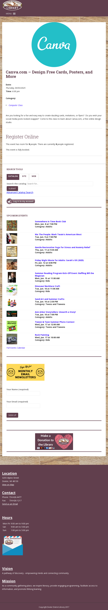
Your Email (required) (23, 403)
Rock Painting (42, 334)
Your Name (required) (23, 391)
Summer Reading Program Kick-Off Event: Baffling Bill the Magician (64, 274)
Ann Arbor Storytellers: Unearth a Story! (55, 312)
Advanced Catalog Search (20, 192)
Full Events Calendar (16, 347)
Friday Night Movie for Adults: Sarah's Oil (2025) (59, 260)
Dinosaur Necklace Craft (47, 286)
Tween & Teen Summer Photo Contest (54, 322)
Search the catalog (16, 183)
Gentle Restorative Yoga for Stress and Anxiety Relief (62, 247)
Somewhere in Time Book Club (50, 221)
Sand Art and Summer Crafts (49, 299)
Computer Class (16, 105)
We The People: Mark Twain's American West (58, 234)
